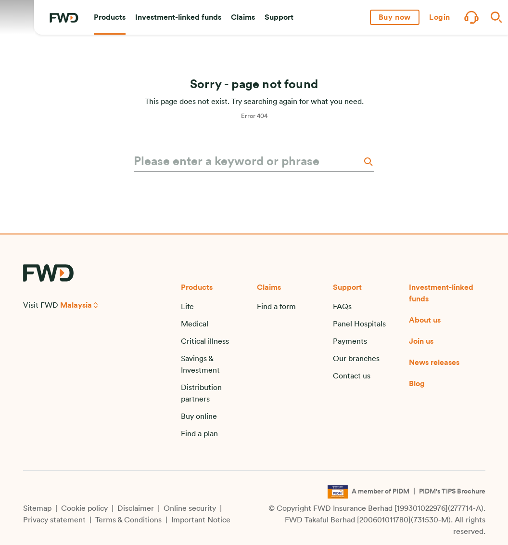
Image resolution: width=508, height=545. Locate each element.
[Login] (439, 17)
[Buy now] (394, 17)
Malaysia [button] (76, 305)
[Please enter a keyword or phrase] (247, 162)
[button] (110, 17)
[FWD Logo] (64, 18)
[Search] (367, 161)
